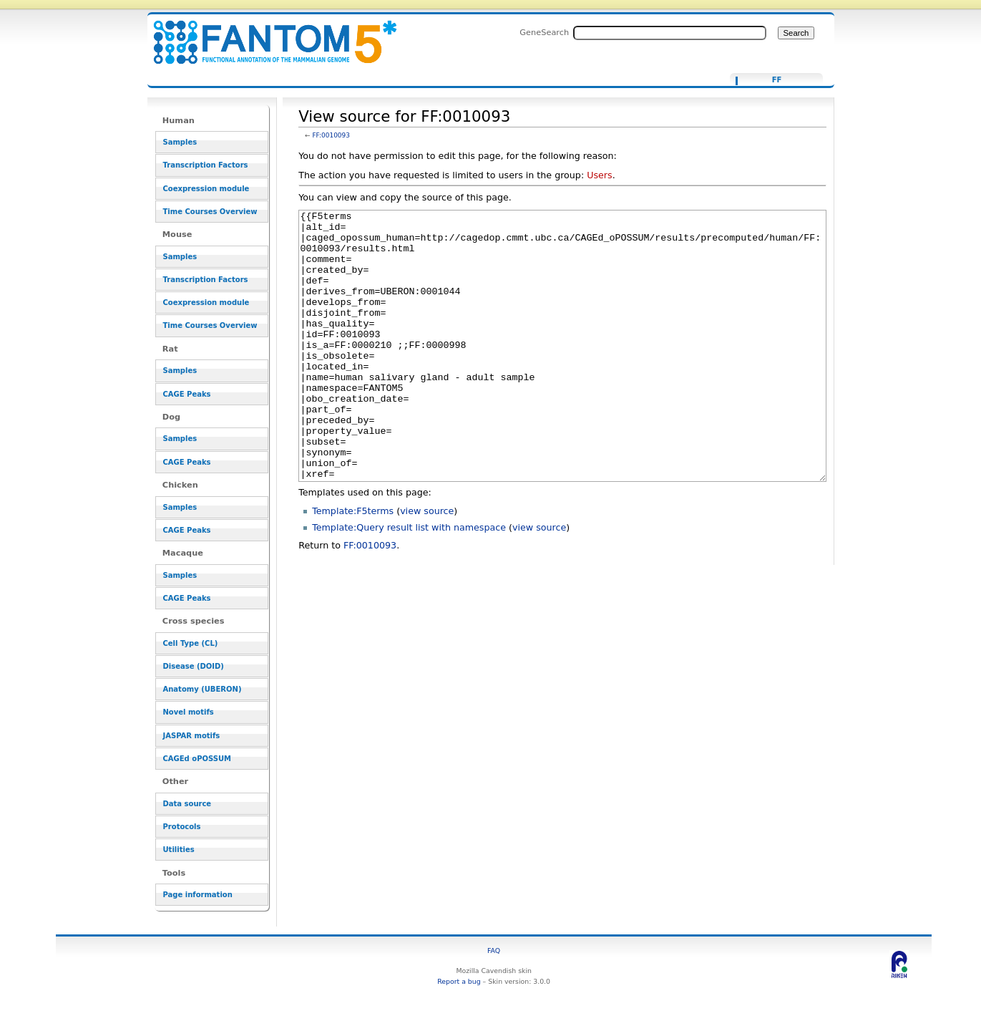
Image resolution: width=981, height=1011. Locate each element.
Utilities (179, 849)
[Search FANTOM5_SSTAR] (669, 33)
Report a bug (458, 981)
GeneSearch (544, 32)
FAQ (493, 950)
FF (777, 80)
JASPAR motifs (191, 736)
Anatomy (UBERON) (202, 689)
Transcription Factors (205, 165)
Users (599, 175)
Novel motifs (188, 712)
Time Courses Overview (210, 212)
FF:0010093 (331, 135)
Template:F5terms (353, 564)
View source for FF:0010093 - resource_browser (266, 34)
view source (427, 564)
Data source (187, 804)
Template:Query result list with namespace (409, 581)
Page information (198, 895)
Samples (180, 142)
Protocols (182, 827)
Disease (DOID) (193, 666)
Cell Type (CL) (190, 643)
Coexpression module (206, 189)
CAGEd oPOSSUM (197, 759)
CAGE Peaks (187, 394)
